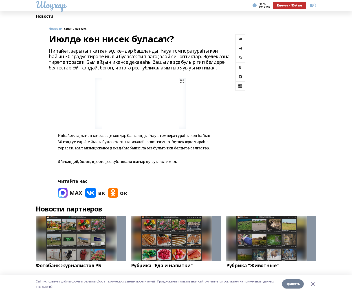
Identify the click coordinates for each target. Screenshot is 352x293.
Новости (44, 16)
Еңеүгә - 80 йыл (289, 5)
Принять (293, 284)
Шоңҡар (50, 4)
